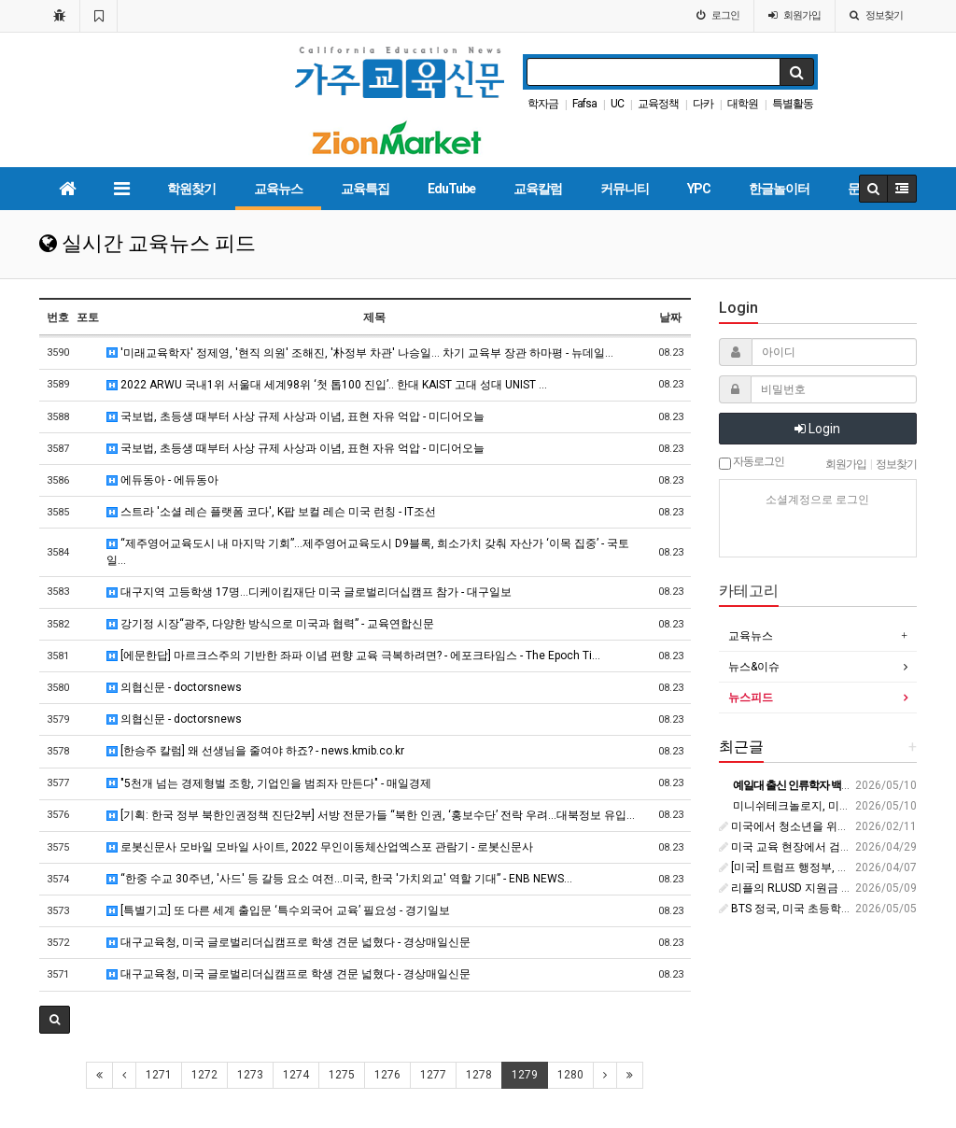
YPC (698, 188)
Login (817, 428)
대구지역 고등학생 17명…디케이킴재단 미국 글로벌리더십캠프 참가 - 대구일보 (309, 592)
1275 (342, 1074)
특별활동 (792, 103)
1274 (296, 1074)
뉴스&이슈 (754, 666)
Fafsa (584, 103)
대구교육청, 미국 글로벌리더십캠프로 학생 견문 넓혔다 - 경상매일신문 (288, 942)
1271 (159, 1074)
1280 (570, 1074)
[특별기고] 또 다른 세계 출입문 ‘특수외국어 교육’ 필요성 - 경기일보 (278, 910)
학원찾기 (191, 188)
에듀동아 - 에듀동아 (162, 479)
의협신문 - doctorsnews (174, 687)
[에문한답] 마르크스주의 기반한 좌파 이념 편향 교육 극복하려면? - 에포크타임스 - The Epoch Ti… (353, 655)
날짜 (670, 317)
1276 (387, 1074)
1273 (250, 1074)
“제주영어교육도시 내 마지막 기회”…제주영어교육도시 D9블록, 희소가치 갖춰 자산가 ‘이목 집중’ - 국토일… (367, 551)
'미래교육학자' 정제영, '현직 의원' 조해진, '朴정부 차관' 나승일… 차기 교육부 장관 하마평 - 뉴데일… (359, 353)
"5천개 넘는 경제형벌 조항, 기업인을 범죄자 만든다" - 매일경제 (268, 783)
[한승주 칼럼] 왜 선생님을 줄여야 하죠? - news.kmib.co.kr (255, 750)
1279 (525, 1074)
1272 (204, 1074)
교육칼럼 (537, 188)
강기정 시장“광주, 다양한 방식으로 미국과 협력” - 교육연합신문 (270, 623)
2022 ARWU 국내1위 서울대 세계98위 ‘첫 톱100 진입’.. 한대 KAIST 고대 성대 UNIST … (326, 384)
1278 (479, 1074)
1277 (433, 1074)
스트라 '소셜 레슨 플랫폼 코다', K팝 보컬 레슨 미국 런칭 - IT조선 (271, 511)
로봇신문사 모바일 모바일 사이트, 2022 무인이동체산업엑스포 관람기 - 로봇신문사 (319, 846)
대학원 (742, 103)
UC (617, 103)
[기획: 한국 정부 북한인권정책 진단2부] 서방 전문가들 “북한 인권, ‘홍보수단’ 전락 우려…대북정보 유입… (370, 815)
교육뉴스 (278, 188)
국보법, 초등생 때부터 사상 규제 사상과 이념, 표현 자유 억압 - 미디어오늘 (295, 416)
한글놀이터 (779, 188)
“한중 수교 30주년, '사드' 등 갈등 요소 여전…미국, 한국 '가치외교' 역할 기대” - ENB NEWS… (339, 878)
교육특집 (365, 188)
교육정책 (658, 103)
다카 (703, 103)
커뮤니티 (624, 188)
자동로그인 (751, 462)
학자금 (542, 103)
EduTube (451, 188)
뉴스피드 (750, 697)
